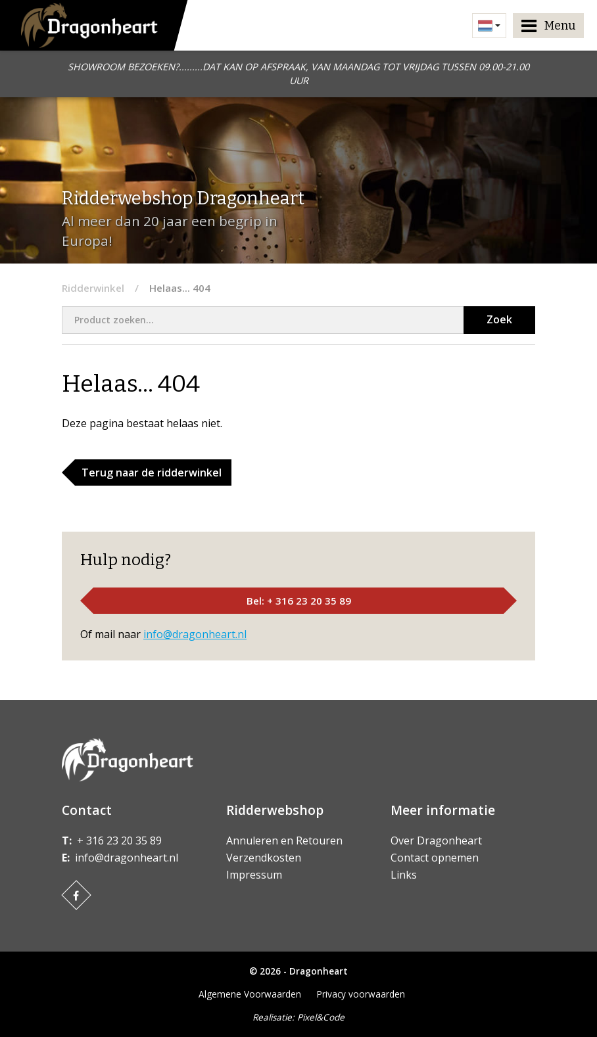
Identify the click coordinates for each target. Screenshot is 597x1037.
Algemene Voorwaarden (250, 994)
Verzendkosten (263, 857)
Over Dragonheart (436, 840)
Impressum (254, 874)
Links (404, 874)
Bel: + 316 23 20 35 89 (299, 600)
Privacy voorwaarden (361, 994)
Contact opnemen (435, 857)
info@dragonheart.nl (195, 634)
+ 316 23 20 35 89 (119, 840)
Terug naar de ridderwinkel (152, 472)
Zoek (499, 319)
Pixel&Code (321, 1017)
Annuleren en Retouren (284, 840)
